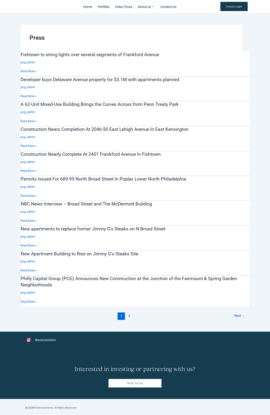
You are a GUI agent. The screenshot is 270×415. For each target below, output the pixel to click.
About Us (143, 6)
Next (239, 315)
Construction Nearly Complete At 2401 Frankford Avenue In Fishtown (94, 153)
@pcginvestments (45, 338)
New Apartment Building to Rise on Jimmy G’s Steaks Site (82, 253)
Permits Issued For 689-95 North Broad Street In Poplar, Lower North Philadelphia (107, 178)
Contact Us (163, 6)
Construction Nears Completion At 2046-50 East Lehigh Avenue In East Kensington (108, 129)
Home (92, 6)
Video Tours (124, 6)
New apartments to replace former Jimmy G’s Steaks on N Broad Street (96, 228)
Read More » (29, 71)
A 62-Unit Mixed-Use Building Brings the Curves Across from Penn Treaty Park (103, 104)
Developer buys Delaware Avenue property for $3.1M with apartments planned (104, 79)
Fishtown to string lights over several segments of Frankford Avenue (93, 54)
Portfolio (106, 6)
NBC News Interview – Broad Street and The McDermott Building (89, 203)
